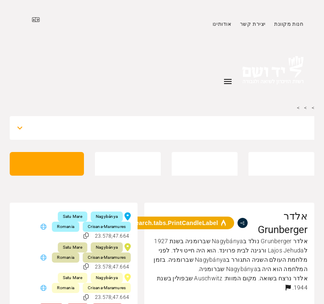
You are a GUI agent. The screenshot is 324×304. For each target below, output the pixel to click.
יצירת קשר (253, 24)
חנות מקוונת (289, 24)
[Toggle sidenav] (228, 81)
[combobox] (170, 128)
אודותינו (222, 24)
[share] (243, 223)
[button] (288, 287)
